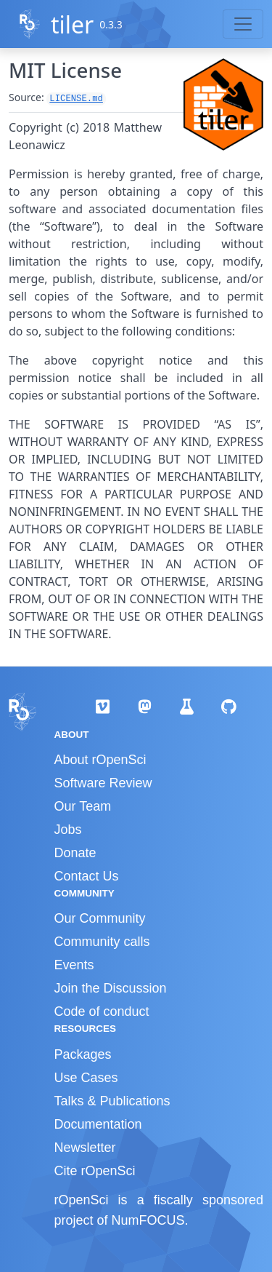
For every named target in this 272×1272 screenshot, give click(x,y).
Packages (83, 1054)
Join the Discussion (110, 988)
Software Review (103, 783)
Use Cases (86, 1077)
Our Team (83, 806)
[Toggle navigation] (243, 24)
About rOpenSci (100, 759)
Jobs (68, 829)
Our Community (100, 918)
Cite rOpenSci (95, 1171)
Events (74, 965)
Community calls (102, 941)
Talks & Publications (112, 1101)
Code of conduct (101, 1011)
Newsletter (85, 1147)
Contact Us (86, 876)
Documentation (98, 1124)
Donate (75, 853)
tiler (72, 24)
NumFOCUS (148, 1220)
